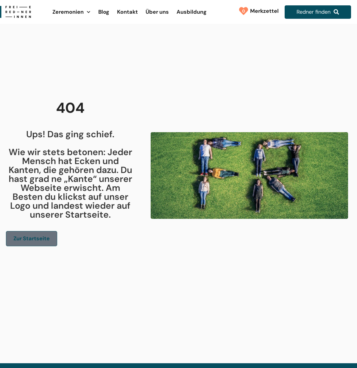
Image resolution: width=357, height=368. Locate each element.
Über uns (157, 11)
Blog (103, 11)
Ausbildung (192, 11)
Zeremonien (71, 12)
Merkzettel (262, 11)
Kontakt (127, 11)
